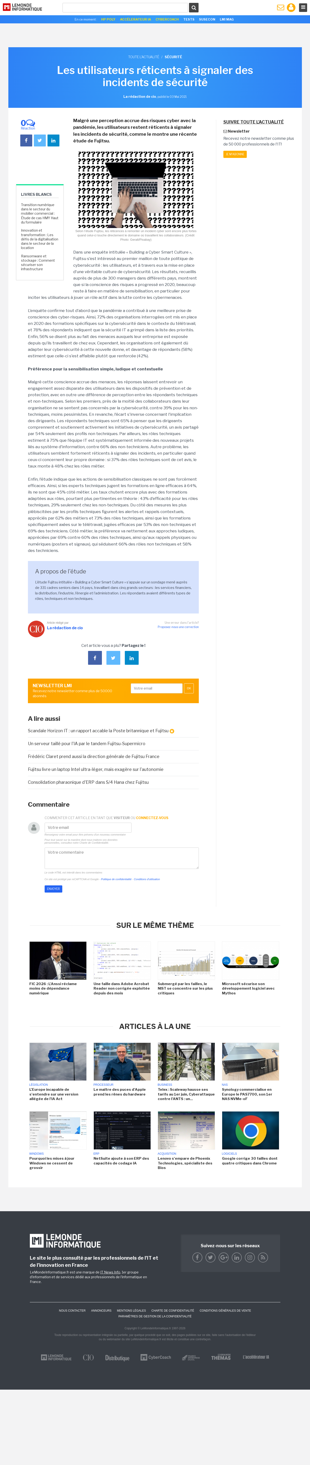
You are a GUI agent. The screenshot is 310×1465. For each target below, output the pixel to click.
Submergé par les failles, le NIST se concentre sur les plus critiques (185, 988)
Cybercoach (167, 19)
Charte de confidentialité (172, 1310)
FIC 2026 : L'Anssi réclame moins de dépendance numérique (53, 988)
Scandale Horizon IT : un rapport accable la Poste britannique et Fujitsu (101, 730)
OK (189, 688)
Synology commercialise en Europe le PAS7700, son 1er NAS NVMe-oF (247, 1094)
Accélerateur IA (135, 19)
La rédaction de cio (65, 628)
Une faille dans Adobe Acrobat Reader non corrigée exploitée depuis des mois (122, 988)
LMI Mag (227, 19)
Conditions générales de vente (225, 1310)
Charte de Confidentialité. (94, 842)
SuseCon (207, 19)
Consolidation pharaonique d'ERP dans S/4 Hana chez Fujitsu (88, 782)
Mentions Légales (131, 1310)
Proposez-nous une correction (178, 627)
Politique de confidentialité (116, 879)
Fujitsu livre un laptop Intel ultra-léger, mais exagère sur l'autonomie (95, 769)
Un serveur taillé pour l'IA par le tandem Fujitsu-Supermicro (87, 743)
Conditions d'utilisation (147, 879)
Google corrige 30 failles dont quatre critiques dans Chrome (250, 1160)
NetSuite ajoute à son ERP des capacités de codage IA (121, 1160)
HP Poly (108, 19)
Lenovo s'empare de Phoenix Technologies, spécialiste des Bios (185, 1163)
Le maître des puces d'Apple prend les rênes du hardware (120, 1091)
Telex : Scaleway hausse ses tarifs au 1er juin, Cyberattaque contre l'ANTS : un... (186, 1094)
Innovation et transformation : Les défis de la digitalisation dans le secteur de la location (39, 239)
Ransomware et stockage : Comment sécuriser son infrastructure (38, 262)
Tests (188, 19)
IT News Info (110, 1272)
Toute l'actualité (143, 57)
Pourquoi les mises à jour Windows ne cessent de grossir (51, 1163)
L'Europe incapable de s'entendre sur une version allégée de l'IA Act (53, 1094)
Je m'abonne (235, 154)
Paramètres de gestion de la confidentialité (155, 1316)
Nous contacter (72, 1310)
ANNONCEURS (101, 1310)
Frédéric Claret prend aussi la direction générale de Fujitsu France (93, 756)
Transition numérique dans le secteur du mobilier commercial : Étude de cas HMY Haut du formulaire (39, 213)
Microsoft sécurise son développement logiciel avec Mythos (248, 988)
